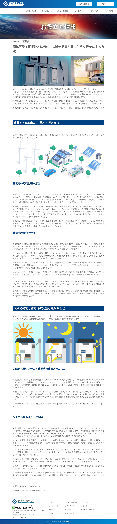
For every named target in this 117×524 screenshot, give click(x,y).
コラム (51, 513)
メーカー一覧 (53, 506)
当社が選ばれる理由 (87, 509)
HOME (51, 502)
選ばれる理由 (62, 11)
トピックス (93, 11)
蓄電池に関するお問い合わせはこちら (27, 486)
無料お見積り (47, 11)
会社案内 (109, 11)
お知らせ (84, 506)
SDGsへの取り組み (71, 502)
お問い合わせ (31, 11)
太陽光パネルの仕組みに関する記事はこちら (30, 491)
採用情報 (68, 509)
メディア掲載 (69, 506)
